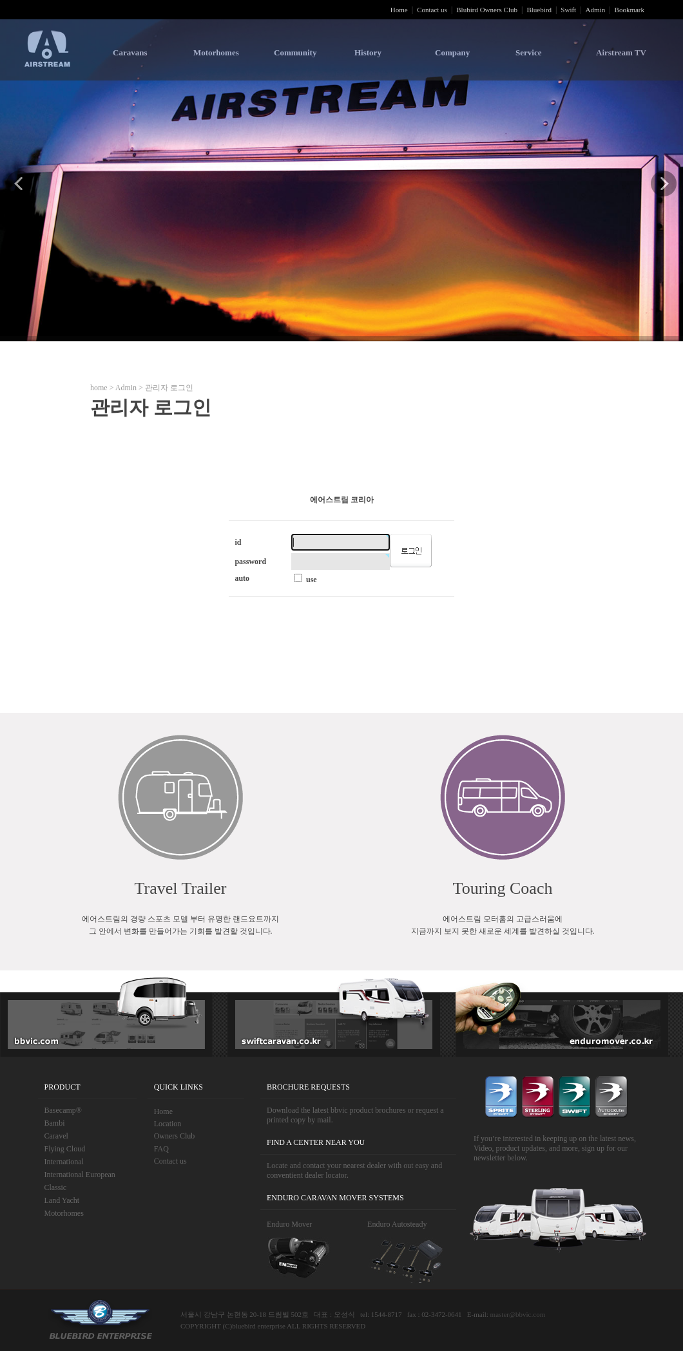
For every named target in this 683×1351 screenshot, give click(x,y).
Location (168, 1123)
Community (295, 52)
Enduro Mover (289, 1224)
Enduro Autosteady (397, 1224)
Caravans (130, 52)
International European (79, 1174)
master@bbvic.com (518, 1314)
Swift (568, 10)
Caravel (56, 1135)
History (367, 52)
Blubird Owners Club (486, 10)
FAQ (161, 1148)
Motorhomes (216, 52)
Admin (596, 10)
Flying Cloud (65, 1148)
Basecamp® (63, 1110)
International (64, 1161)
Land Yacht (62, 1200)
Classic (55, 1187)
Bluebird (539, 10)
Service (528, 52)
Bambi (54, 1123)
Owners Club (174, 1135)
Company (452, 52)
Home (399, 10)
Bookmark (629, 10)
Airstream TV (621, 52)
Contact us (432, 10)
